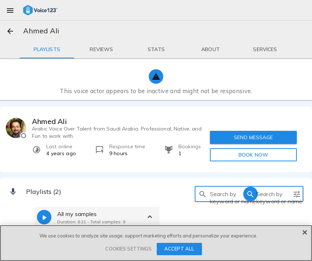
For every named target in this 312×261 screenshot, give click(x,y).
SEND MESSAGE (253, 137)
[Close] (304, 232)
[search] (202, 194)
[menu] (10, 10)
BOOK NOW (253, 155)
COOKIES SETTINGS (128, 249)
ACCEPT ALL (179, 249)
